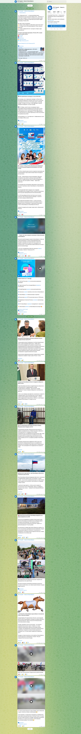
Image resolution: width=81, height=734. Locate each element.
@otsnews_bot (51, 20)
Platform (61, 28)
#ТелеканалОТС (31, 43)
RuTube (20, 36)
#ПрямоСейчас (22, 12)
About (51, 28)
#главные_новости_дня (23, 309)
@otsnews (55, 8)
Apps (57, 28)
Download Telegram (56, 26)
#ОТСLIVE (26, 43)
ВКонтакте (21, 38)
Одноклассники (22, 39)
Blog (54, 28)
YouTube (21, 35)
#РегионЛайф (21, 43)
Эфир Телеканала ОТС (24, 40)
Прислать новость (23, 121)
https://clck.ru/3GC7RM (52, 23)
